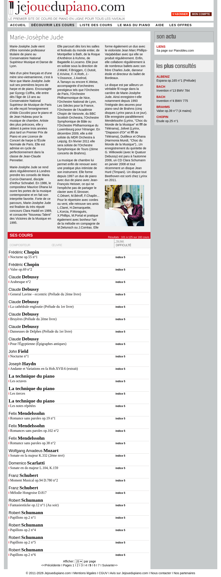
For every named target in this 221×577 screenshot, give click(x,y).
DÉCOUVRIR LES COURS (53, 25)
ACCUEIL (18, 25)
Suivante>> (110, 565)
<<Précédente (51, 565)
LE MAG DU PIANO (134, 25)
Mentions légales (84, 573)
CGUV (103, 573)
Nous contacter (161, 573)
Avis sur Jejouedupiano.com (129, 573)
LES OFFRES (180, 25)
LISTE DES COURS (96, 25)
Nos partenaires (184, 573)
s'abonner (180, 14)
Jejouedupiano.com (57, 573)
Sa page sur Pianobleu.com (175, 50)
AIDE (159, 25)
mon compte (201, 14)
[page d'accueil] (67, 20)
